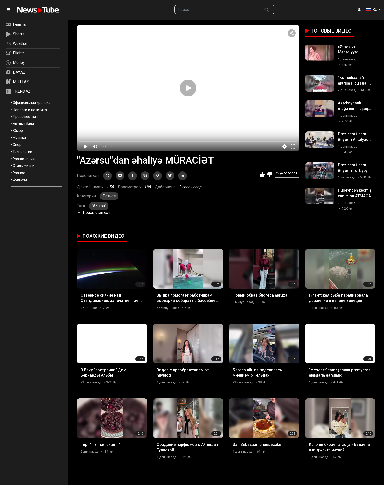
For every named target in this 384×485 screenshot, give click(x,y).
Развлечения (24, 159)
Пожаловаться (93, 212)
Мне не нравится (269, 174)
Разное (19, 173)
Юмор (18, 130)
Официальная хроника (31, 102)
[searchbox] (217, 9)
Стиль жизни (23, 165)
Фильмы (20, 179)
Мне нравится (262, 174)
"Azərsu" (99, 205)
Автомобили (23, 124)
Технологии (22, 151)
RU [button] (371, 9)
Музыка (19, 138)
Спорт (18, 144)
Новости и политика (30, 110)
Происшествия (25, 116)
